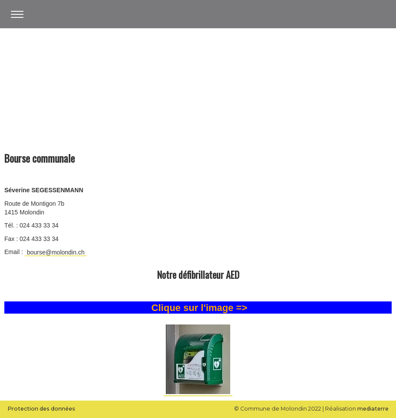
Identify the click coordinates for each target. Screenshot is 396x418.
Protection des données (41, 408)
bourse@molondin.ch (56, 252)
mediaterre (373, 408)
